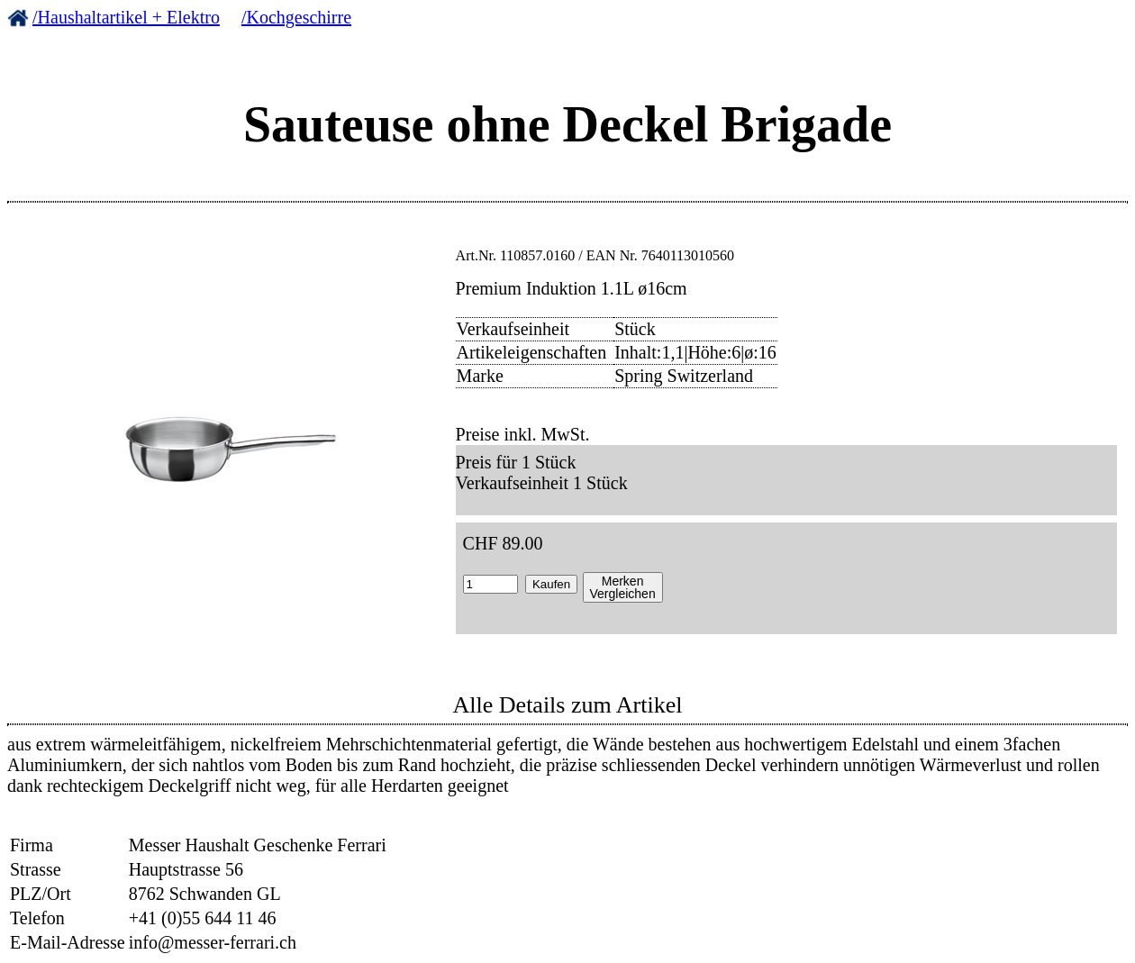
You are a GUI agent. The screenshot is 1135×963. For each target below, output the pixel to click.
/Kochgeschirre (296, 17)
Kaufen (551, 584)
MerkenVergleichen (623, 587)
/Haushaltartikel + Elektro (126, 17)
